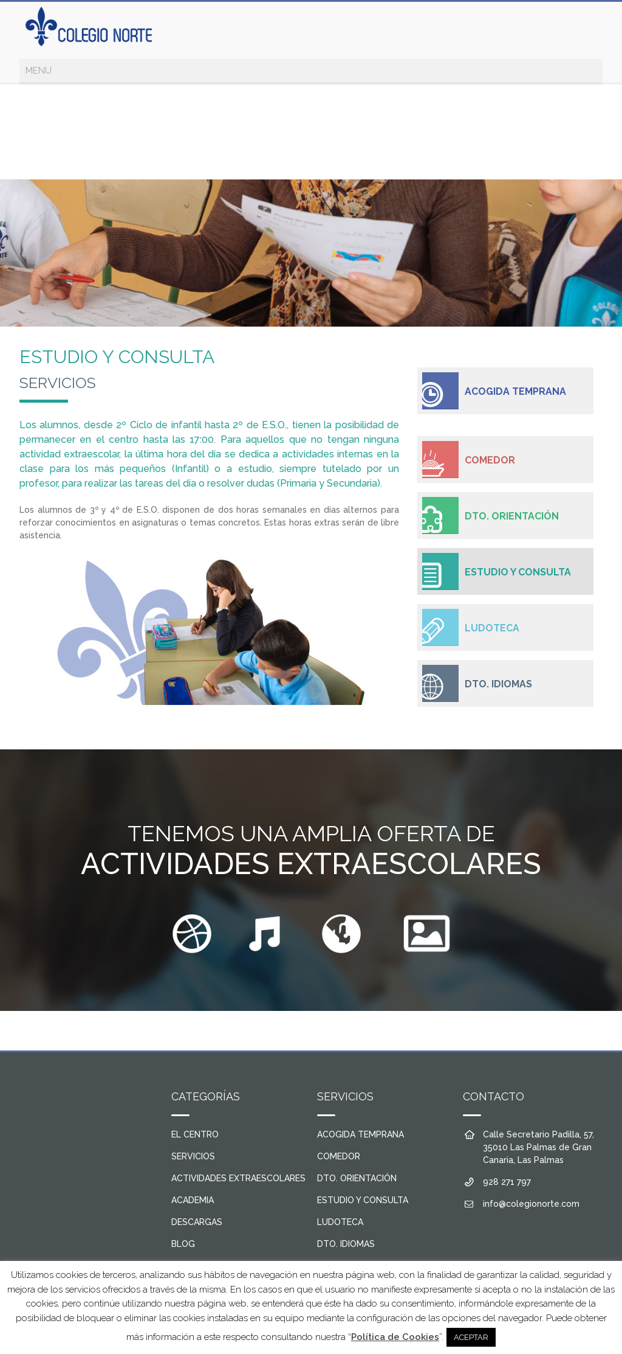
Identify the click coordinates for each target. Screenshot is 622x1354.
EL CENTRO (195, 1134)
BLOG (183, 1244)
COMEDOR (490, 460)
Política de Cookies (395, 1336)
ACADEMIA (192, 1200)
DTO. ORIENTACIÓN (512, 516)
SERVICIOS (193, 1156)
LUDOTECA (492, 628)
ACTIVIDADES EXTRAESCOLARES (238, 1178)
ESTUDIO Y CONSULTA (518, 572)
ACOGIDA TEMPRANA (515, 391)
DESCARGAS (196, 1222)
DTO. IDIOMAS (498, 684)
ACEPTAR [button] (471, 1337)
